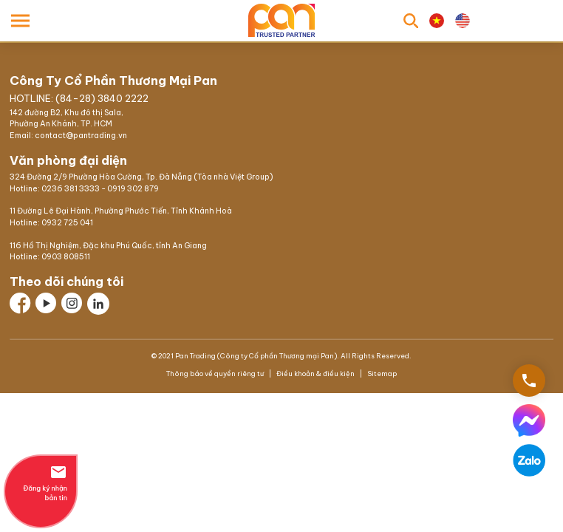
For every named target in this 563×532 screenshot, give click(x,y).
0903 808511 (65, 257)
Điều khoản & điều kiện (315, 373)
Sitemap (381, 373)
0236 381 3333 (70, 189)
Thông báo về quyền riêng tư (215, 373)
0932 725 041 (67, 223)
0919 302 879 (133, 189)
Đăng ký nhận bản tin (40, 482)
